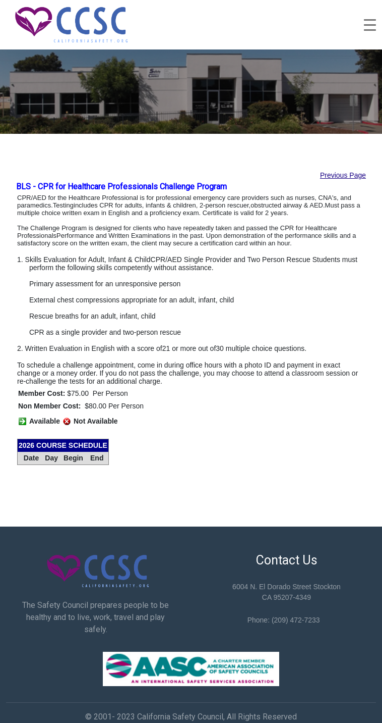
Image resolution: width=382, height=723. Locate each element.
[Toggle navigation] (370, 25)
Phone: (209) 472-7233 (283, 620)
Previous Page (343, 175)
